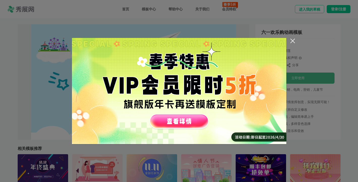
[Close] (292, 41)
